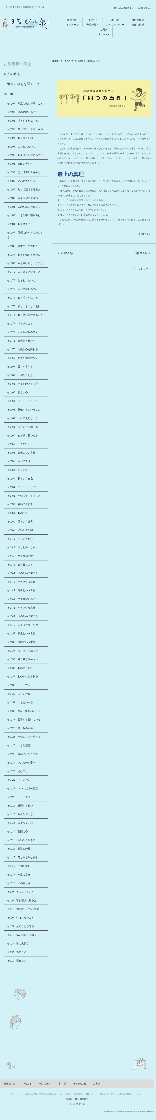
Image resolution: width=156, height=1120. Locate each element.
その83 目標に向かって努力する (25, 235)
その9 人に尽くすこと (20, 891)
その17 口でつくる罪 (20, 822)
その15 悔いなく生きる (21, 840)
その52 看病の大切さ (20, 504)
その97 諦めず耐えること (22, 112)
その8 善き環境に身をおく (23, 900)
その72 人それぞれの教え (22, 332)
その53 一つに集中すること (23, 495)
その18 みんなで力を (20, 814)
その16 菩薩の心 (17, 831)
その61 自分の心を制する (22, 426)
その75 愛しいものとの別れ (23, 306)
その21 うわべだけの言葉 (22, 788)
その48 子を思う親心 (20, 538)
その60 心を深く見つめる (22, 435)
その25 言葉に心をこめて (22, 754)
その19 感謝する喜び (20, 805)
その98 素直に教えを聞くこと (25, 103)
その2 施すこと (16, 951)
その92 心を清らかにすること (25, 155)
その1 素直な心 (16, 960)
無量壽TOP (10, 1083)
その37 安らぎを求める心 (22, 650)
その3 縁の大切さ (18, 943)
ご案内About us (104, 32)
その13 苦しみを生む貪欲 (22, 857)
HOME (56, 61)
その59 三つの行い (18, 444)
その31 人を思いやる (20, 702)
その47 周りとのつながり (22, 547)
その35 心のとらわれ (20, 667)
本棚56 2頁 (65, 253)
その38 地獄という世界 (21, 642)
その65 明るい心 (17, 392)
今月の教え (12, 74)
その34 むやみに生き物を (22, 676)
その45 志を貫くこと (20, 564)
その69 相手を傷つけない (22, 357)
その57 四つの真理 (18, 461)
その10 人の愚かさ (18, 883)
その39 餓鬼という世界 (21, 633)
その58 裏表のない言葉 (21, 452)
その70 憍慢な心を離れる (22, 349)
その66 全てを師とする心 (22, 383)
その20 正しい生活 (18, 797)
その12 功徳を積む (18, 865)
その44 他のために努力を (22, 573)
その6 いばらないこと (20, 917)
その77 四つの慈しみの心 (22, 289)
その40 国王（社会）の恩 (22, 624)
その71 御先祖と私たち (21, 340)
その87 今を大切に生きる (22, 198)
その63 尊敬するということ (23, 409)
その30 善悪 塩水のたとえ (23, 711)
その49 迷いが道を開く (21, 530)
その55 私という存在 (20, 478)
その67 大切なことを (20, 375)
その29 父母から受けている (23, 719)
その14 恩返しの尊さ (20, 848)
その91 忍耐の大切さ (20, 163)
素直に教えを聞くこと (23, 84)
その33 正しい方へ (18, 685)
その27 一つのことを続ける (23, 736)
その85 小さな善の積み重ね (23, 215)
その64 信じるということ (22, 400)
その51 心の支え (17, 512)
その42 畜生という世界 (21, 590)
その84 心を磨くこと (20, 224)
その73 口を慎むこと (20, 323)
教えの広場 (79, 1083)
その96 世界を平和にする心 (23, 120)
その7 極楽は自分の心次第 (23, 908)
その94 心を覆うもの (20, 137)
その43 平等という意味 (21, 581)
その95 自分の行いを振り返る (25, 129)
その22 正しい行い (18, 779)
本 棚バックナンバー (115, 22)
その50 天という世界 (20, 521)
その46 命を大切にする (21, 555)
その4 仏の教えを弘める (21, 934)
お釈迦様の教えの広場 (137, 22)
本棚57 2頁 (144, 233)
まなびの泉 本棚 (73, 61)
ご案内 (97, 1083)
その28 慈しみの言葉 (20, 728)
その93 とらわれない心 (21, 146)
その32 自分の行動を (20, 693)
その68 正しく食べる (20, 366)
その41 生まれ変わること (22, 599)
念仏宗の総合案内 (124, 7)
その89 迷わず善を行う (21, 180)
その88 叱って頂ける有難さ (23, 189)
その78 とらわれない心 (21, 280)
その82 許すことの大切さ (22, 246)
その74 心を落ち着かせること (25, 314)
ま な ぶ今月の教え (92, 22)
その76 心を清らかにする (22, 297)
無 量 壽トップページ (71, 22)
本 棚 (8, 94)
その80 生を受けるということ (25, 263)
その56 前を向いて (18, 469)
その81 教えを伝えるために (23, 254)
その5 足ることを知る (20, 926)
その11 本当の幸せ (18, 874)
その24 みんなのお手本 (21, 762)
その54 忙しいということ (22, 487)
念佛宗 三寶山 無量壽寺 (77, 1099)
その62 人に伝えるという (22, 418)
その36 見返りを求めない (22, 659)
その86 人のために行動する (23, 206)
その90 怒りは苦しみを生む (23, 172)
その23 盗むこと (17, 771)
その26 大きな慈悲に (20, 745)
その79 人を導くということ (23, 271)
